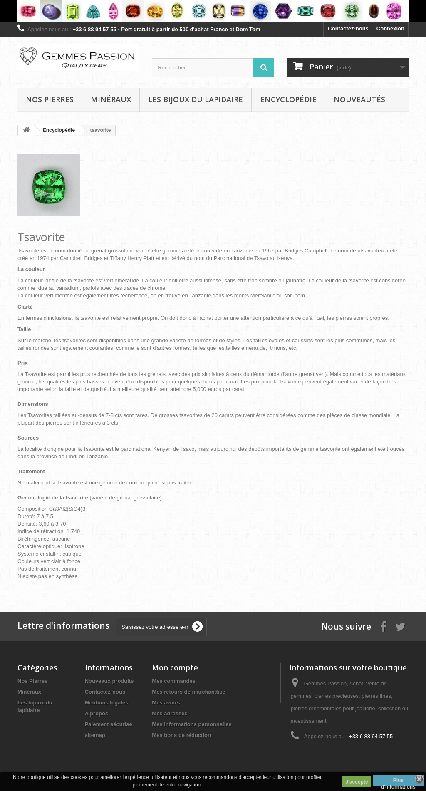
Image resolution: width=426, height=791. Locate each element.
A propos (97, 713)
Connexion (390, 28)
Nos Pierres (32, 681)
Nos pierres (50, 99)
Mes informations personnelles (191, 724)
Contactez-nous (348, 28)
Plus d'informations (398, 781)
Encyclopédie (288, 99)
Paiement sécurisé (108, 724)
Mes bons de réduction (181, 735)
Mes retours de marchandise (188, 692)
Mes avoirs (166, 703)
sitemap (95, 735)
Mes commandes (174, 681)
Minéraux (111, 99)
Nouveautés (359, 99)
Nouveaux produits (109, 681)
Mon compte (175, 667)
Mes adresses (169, 713)
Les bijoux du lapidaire (195, 99)
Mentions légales (107, 703)
